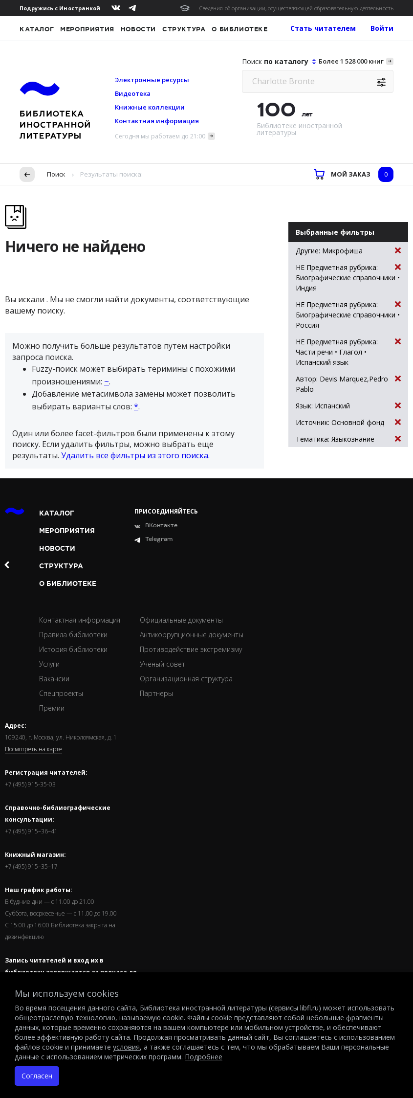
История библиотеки (73, 649)
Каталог (37, 29)
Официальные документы (181, 620)
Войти (381, 28)
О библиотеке (239, 29)
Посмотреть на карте (33, 749)
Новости (138, 29)
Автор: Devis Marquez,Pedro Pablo (348, 384)
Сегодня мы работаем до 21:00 (160, 136)
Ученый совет (162, 664)
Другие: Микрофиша (348, 251)
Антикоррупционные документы (191, 634)
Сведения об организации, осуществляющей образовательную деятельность (296, 8)
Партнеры (156, 693)
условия (126, 1047)
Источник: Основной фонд (348, 422)
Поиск (56, 174)
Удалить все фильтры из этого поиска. (135, 455)
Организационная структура (186, 678)
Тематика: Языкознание (348, 439)
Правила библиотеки (73, 634)
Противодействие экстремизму (191, 649)
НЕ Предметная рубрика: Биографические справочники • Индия (348, 277)
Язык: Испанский (348, 406)
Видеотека (133, 93)
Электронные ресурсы (152, 79)
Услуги (49, 664)
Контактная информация (157, 120)
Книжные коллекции (150, 107)
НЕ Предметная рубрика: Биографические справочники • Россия (348, 314)
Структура (183, 29)
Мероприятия (87, 29)
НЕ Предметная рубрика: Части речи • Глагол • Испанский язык (348, 351)
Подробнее (203, 1056)
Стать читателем (323, 28)
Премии (52, 708)
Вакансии (54, 678)
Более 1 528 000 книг (351, 61)
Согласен (37, 1075)
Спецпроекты (61, 693)
